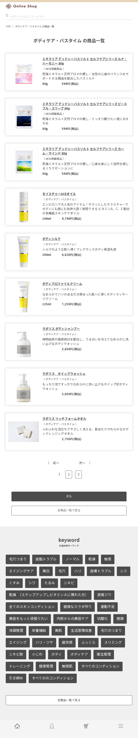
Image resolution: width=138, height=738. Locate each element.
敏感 (107, 558)
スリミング (113, 642)
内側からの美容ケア (72, 618)
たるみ (49, 582)
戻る (69, 496)
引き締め (16, 677)
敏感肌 (67, 666)
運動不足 (108, 606)
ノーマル (72, 558)
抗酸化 (102, 618)
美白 (46, 570)
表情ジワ (104, 594)
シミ (123, 570)
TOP (8, 26)
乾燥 (91, 558)
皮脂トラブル (46, 558)
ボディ (56, 654)
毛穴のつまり (111, 630)
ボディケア (79, 654)
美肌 (58, 630)
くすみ (14, 582)
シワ (31, 582)
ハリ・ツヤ (44, 642)
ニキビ (69, 582)
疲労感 (67, 642)
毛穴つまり (18, 558)
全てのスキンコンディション (32, 606)
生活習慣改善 (81, 630)
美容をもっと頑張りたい (28, 618)
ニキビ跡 (16, 654)
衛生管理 (104, 654)
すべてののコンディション (53, 677)
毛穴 (61, 570)
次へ (82, 463)
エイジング (18, 642)
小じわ (37, 654)
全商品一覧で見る (69, 510)
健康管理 (46, 666)
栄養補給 (39, 630)
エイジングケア (21, 570)
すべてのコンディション (100, 666)
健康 (120, 618)
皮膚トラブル (100, 570)
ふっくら (88, 642)
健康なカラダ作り (77, 606)
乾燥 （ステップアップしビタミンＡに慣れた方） (48, 594)
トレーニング (19, 666)
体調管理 (16, 630)
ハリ (77, 570)
